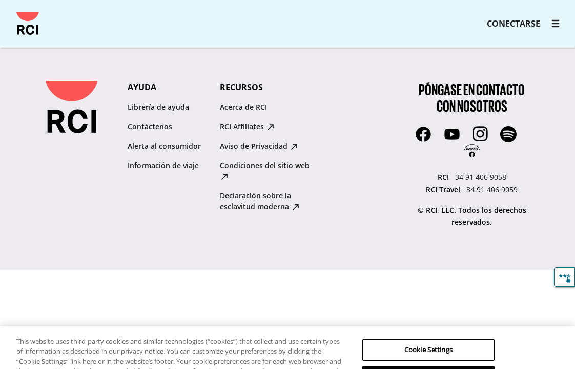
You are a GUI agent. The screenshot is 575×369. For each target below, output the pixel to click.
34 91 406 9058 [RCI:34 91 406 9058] (480, 177)
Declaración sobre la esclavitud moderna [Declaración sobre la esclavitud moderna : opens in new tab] (259, 201)
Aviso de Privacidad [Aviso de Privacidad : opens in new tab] (259, 146)
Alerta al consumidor (164, 146)
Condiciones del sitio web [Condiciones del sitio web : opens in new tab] (265, 170)
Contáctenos (150, 126)
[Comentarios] (564, 277)
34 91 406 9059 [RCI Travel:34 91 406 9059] (492, 189)
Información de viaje (163, 165)
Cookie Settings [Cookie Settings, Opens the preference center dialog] (428, 355)
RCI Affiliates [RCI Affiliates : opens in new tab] (247, 126)
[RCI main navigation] (555, 23)
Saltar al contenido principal (12, 12)
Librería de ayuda (158, 107)
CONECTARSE (513, 23)
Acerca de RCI (243, 107)
